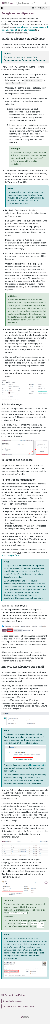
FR (33, 8)
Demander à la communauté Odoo (18, 1006)
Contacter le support (12, 1001)
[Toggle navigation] (1, 8)
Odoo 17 (42, 8)
